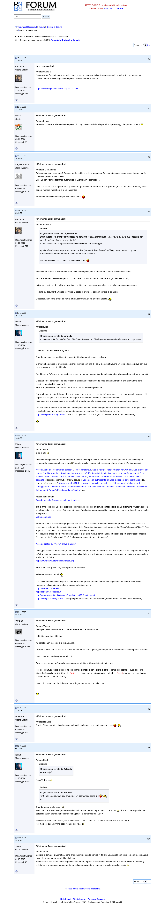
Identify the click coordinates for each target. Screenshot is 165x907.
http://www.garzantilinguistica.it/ (50, 598)
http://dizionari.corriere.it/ (47, 588)
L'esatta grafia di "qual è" (68, 490)
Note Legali (65, 899)
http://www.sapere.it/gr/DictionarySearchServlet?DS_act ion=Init (65, 595)
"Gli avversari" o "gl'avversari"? (127, 483)
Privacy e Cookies (96, 899)
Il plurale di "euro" (58, 486)
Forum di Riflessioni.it (27, 27)
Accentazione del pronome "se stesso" (54, 470)
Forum (42, 27)
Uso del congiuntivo (82, 470)
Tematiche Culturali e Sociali (65, 40)
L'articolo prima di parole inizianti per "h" (68, 476)
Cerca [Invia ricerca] (46, 16)
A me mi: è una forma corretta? (126, 473)
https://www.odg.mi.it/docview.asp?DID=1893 (57, 88)
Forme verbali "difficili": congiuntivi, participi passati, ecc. (85, 483)
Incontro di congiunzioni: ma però (71, 473)
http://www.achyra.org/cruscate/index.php (55, 561)
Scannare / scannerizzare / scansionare (86, 486)
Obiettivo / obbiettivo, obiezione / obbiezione (126, 486)
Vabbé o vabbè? (43, 517)
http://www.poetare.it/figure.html (50, 414)
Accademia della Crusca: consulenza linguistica (58, 500)
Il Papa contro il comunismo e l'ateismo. (83, 889)
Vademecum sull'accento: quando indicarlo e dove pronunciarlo (112, 480)
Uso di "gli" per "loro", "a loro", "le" (108, 470)
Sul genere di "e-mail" (46, 490)
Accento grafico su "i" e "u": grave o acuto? (56, 544)
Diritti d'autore (79, 899)
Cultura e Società (54, 27)
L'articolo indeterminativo (99, 473)
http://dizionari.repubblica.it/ (49, 592)
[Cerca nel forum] (27, 16)
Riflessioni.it (109, 8)
